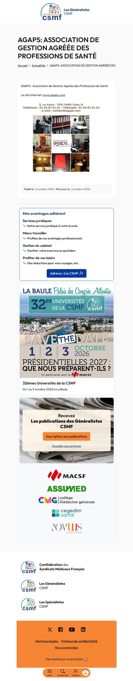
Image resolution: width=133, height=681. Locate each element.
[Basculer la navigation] (49, 673)
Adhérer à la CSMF (66, 273)
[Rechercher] (63, 673)
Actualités (38, 65)
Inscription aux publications (66, 436)
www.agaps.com (54, 95)
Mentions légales (47, 641)
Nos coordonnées (66, 647)
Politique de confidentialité (79, 641)
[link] (77, 659)
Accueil (23, 65)
